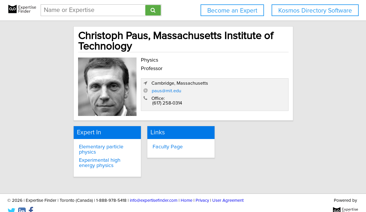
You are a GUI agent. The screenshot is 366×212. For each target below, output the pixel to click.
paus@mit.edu (240, 92)
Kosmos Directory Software (315, 11)
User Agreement (228, 191)
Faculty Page (157, 143)
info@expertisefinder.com (153, 191)
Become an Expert (232, 11)
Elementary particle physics (92, 143)
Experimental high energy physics (90, 154)
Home (186, 191)
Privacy (202, 191)
